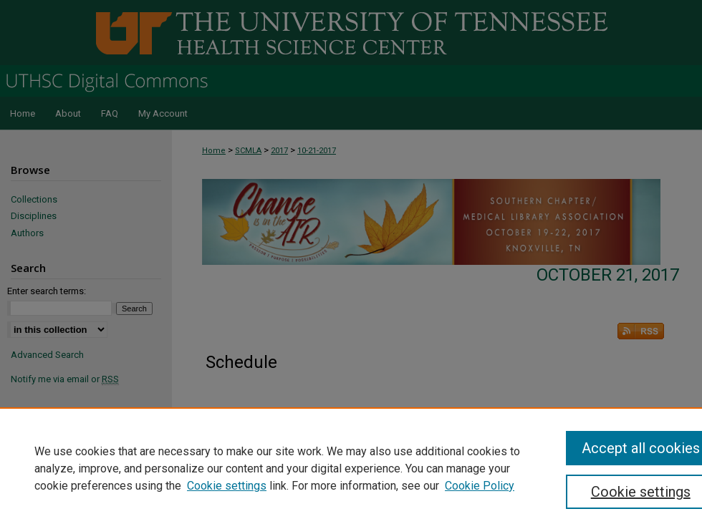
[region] (351, 468)
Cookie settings (226, 485)
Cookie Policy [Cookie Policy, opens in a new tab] (479, 485)
